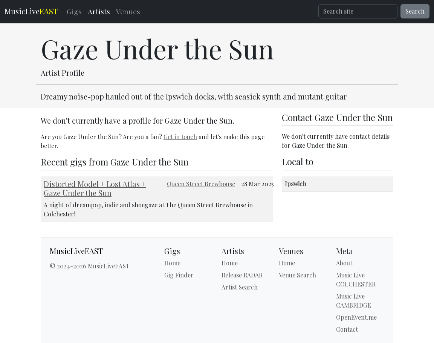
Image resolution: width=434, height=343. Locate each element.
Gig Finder (179, 275)
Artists (99, 11)
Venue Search (297, 275)
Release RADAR (242, 275)
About (344, 263)
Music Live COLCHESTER (356, 279)
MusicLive (31, 11)
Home (172, 263)
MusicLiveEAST (76, 251)
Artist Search (240, 287)
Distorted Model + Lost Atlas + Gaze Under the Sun (95, 188)
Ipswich (295, 184)
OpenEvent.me (356, 317)
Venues (128, 11)
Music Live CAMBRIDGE (353, 300)
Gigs (74, 11)
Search (415, 11)
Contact (347, 329)
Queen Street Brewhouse (201, 184)
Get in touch (180, 137)
